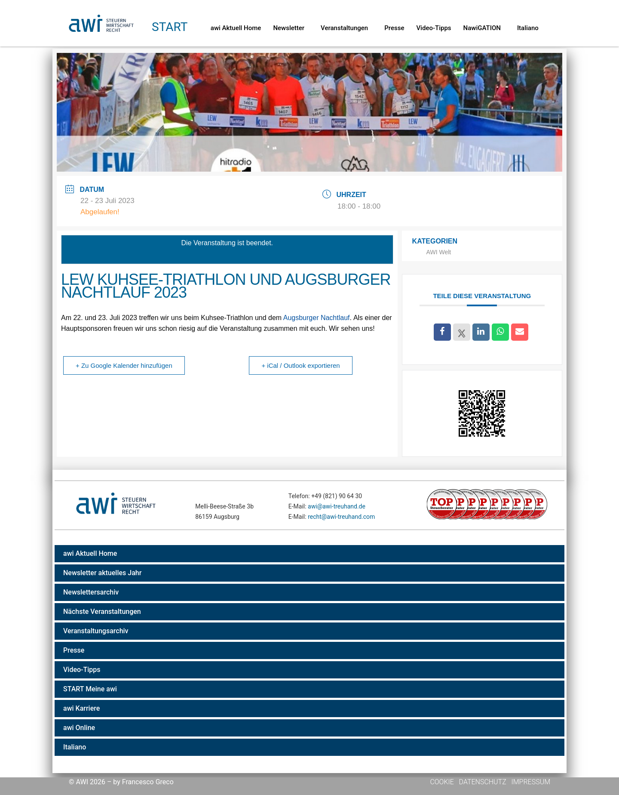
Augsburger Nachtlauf (316, 317)
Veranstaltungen (346, 28)
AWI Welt (438, 252)
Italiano (528, 28)
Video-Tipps (433, 28)
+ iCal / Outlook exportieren (300, 365)
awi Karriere (81, 708)
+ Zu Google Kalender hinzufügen (124, 365)
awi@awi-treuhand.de (336, 506)
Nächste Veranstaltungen (102, 611)
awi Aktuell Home (236, 28)
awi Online (79, 728)
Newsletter (291, 28)
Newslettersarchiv (91, 592)
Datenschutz (482, 782)
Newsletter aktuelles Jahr (102, 573)
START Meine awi (90, 689)
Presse (394, 28)
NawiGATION (484, 28)
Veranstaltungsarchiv (96, 631)
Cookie (442, 782)
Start (169, 27)
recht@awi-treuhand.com (341, 516)
